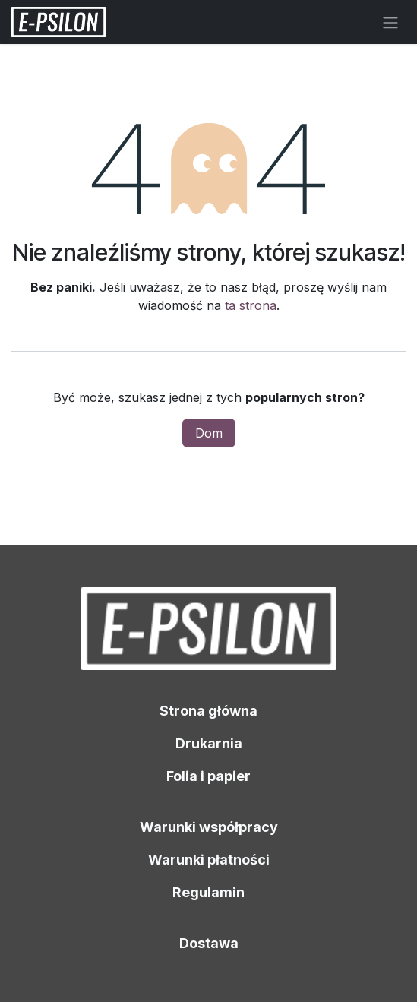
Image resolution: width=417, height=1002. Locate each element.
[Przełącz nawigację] (390, 22)
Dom (209, 433)
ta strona (250, 305)
